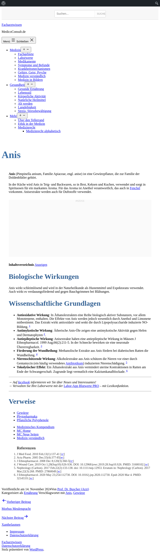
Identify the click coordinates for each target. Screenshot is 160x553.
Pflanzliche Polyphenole (33, 420)
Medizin (15, 50)
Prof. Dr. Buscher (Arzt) (73, 489)
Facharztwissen (12, 24)
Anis (68, 493)
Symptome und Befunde (34, 65)
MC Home (24, 430)
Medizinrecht (26, 127)
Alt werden (25, 103)
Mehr (13, 116)
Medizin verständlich (32, 76)
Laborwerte (25, 57)
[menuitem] (3, 3)
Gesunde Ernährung (31, 89)
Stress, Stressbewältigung (34, 111)
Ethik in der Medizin (31, 123)
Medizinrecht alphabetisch (43, 131)
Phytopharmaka (27, 416)
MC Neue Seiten (28, 434)
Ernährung (31, 493)
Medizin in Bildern (30, 79)
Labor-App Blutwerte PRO (81, 386)
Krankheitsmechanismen (34, 68)
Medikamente (27, 61)
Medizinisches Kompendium (35, 427)
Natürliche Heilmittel (32, 100)
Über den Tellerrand (31, 120)
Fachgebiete (26, 54)
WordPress (36, 549)
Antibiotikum (74, 363)
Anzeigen (41, 264)
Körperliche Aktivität (32, 96)
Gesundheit (17, 85)
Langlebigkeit (27, 107)
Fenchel (135, 188)
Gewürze (23, 412)
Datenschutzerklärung (16, 546)
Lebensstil (24, 92)
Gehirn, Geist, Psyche (32, 72)
